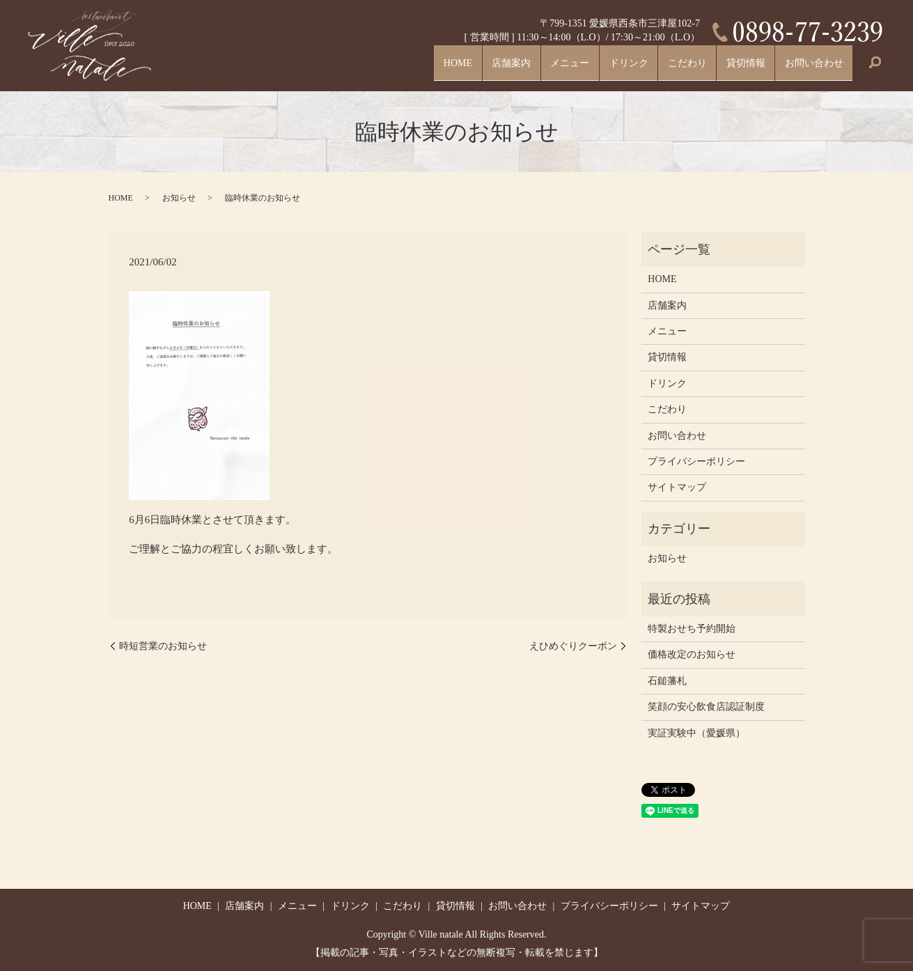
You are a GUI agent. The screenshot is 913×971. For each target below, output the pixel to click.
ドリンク (597, 67)
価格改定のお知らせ (691, 654)
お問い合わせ (808, 67)
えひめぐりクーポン (573, 646)
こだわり (663, 67)
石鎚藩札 (667, 681)
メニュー (530, 67)
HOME (402, 67)
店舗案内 (463, 67)
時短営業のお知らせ (163, 646)
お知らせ (179, 198)
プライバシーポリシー (696, 461)
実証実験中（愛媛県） (696, 733)
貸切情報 (730, 67)
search (874, 68)
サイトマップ (677, 487)
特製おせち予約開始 (691, 628)
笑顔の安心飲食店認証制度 (706, 706)
